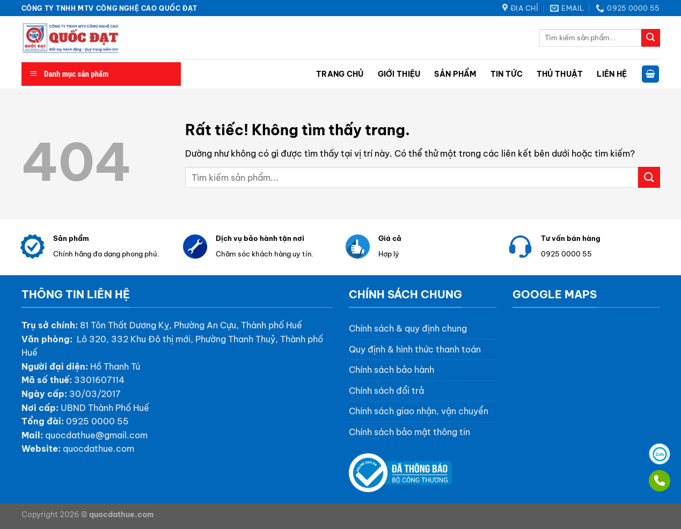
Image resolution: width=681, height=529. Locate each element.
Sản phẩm (455, 74)
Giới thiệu (399, 74)
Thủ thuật (560, 74)
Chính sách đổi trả (386, 390)
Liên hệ (612, 74)
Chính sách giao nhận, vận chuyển (418, 411)
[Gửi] (650, 38)
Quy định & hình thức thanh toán (415, 349)
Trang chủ (340, 74)
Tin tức (506, 74)
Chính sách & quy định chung (408, 328)
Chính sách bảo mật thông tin (409, 432)
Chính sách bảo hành (391, 369)
